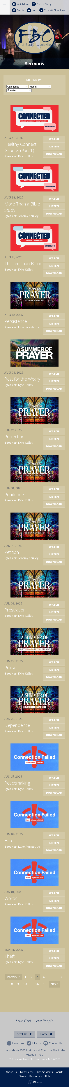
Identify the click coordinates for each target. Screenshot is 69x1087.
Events (18, 10)
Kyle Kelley (25, 156)
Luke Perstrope (29, 327)
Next (54, 984)
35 (44, 984)
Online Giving (41, 4)
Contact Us (52, 1043)
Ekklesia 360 (35, 1082)
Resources (35, 1076)
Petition (11, 552)
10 (25, 984)
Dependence (17, 725)
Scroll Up (24, 1034)
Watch (54, 139)
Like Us (34, 1043)
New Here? (26, 1072)
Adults (59, 1072)
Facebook (15, 1043)
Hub (31, 10)
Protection (14, 436)
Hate (8, 840)
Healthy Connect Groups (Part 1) (20, 147)
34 (36, 984)
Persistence (15, 321)
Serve (22, 1076)
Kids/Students (44, 1072)
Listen (54, 146)
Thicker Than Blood (23, 263)
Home (46, 1034)
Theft (9, 956)
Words (10, 898)
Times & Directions (52, 10)
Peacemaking (17, 783)
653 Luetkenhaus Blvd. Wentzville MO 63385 (35, 1059)
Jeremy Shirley (28, 216)
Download (54, 154)
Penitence (14, 494)
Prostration (15, 610)
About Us (11, 1072)
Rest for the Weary (22, 379)
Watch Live (20, 4)
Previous (13, 977)
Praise (10, 667)
